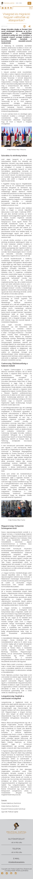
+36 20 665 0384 (16, 842)
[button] (30, 8)
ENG (20, 3)
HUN (17, 3)
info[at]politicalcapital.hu (16, 862)
